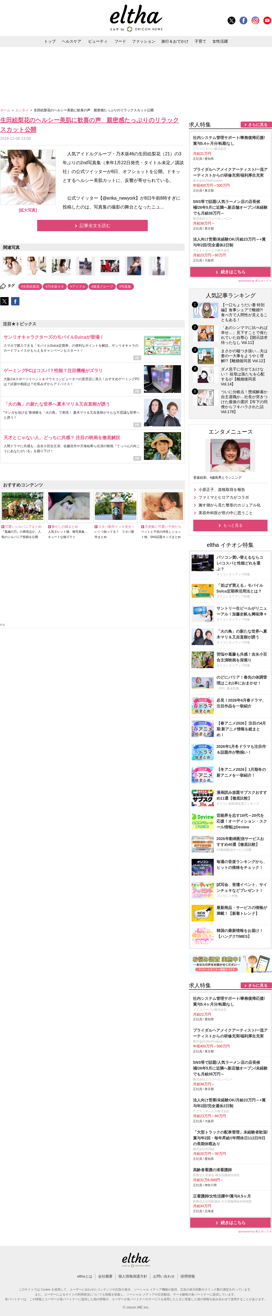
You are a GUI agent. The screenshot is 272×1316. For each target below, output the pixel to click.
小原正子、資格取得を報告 (222, 489)
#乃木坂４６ (54, 287)
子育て (200, 41)
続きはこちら (233, 271)
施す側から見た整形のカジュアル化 (230, 505)
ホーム (5, 110)
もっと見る (233, 525)
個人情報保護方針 (132, 1276)
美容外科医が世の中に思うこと (226, 513)
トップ (50, 41)
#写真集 (125, 287)
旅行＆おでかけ (175, 41)
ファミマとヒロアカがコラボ (224, 497)
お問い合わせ (164, 1276)
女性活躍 (220, 41)
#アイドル (77, 287)
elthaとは (84, 1276)
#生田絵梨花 (30, 287)
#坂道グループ (102, 287)
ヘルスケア (71, 41)
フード (120, 41)
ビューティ (98, 41)
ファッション (143, 41)
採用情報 (188, 1276)
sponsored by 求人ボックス (255, 280)
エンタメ (22, 110)
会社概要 (105, 1276)
